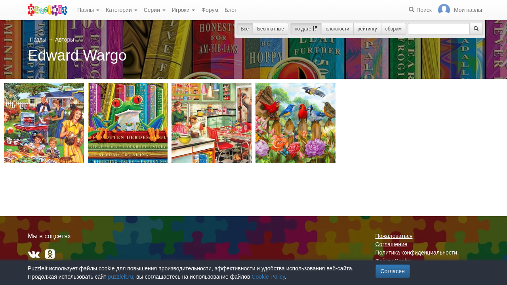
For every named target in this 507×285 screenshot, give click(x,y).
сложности (337, 29)
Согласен (393, 271)
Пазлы (88, 10)
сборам (393, 29)
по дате (306, 29)
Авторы (64, 39)
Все (245, 29)
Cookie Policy (268, 277)
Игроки (183, 10)
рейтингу (367, 29)
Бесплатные (270, 29)
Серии (155, 10)
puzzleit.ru (120, 277)
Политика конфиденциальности (416, 252)
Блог (230, 10)
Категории (121, 10)
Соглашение (391, 244)
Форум (209, 10)
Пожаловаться (394, 236)
